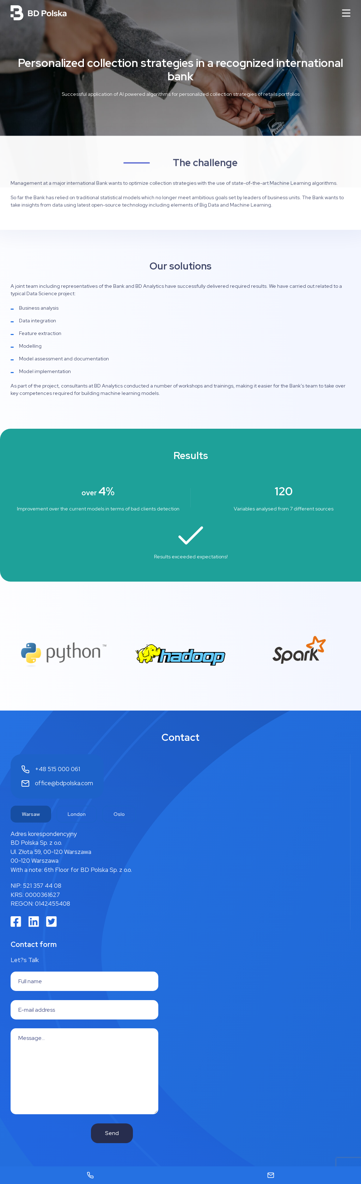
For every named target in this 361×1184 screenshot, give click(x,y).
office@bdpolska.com (64, 783)
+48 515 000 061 (57, 769)
